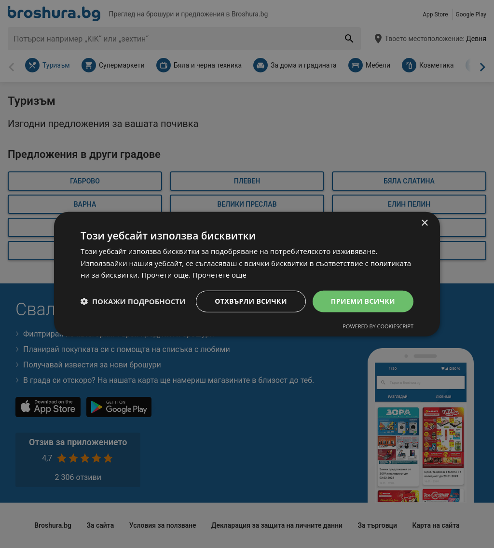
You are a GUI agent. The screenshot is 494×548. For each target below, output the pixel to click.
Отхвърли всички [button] (251, 301)
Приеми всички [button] (363, 301)
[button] (133, 301)
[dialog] (247, 273)
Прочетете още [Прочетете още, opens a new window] (219, 275)
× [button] (424, 222)
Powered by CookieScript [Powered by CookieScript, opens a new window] (378, 326)
